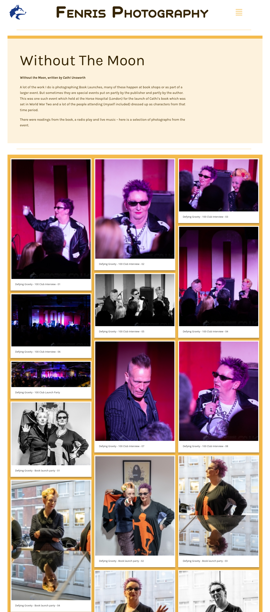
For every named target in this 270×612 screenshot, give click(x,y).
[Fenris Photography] (132, 8)
